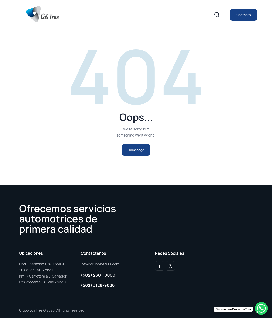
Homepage (136, 150)
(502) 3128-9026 (98, 286)
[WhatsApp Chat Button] (261, 308)
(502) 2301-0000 (98, 276)
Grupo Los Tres (30, 311)
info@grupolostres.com (100, 264)
